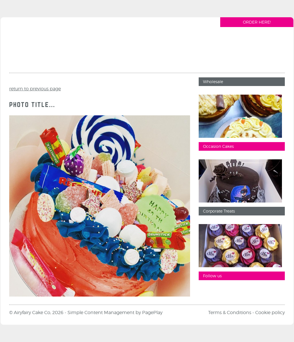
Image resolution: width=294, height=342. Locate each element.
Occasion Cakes (218, 146)
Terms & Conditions (229, 312)
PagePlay (152, 312)
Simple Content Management (100, 312)
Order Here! (257, 22)
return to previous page (35, 88)
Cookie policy (270, 312)
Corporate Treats (219, 211)
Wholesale (213, 81)
